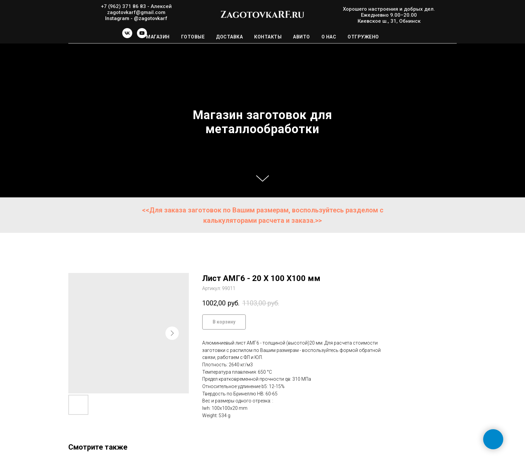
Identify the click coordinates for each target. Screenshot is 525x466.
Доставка (229, 36)
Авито (301, 36)
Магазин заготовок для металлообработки (262, 122)
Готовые (193, 36)
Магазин (158, 36)
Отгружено (363, 36)
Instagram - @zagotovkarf (136, 18)
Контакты (268, 36)
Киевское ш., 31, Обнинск (389, 21)
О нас (328, 36)
